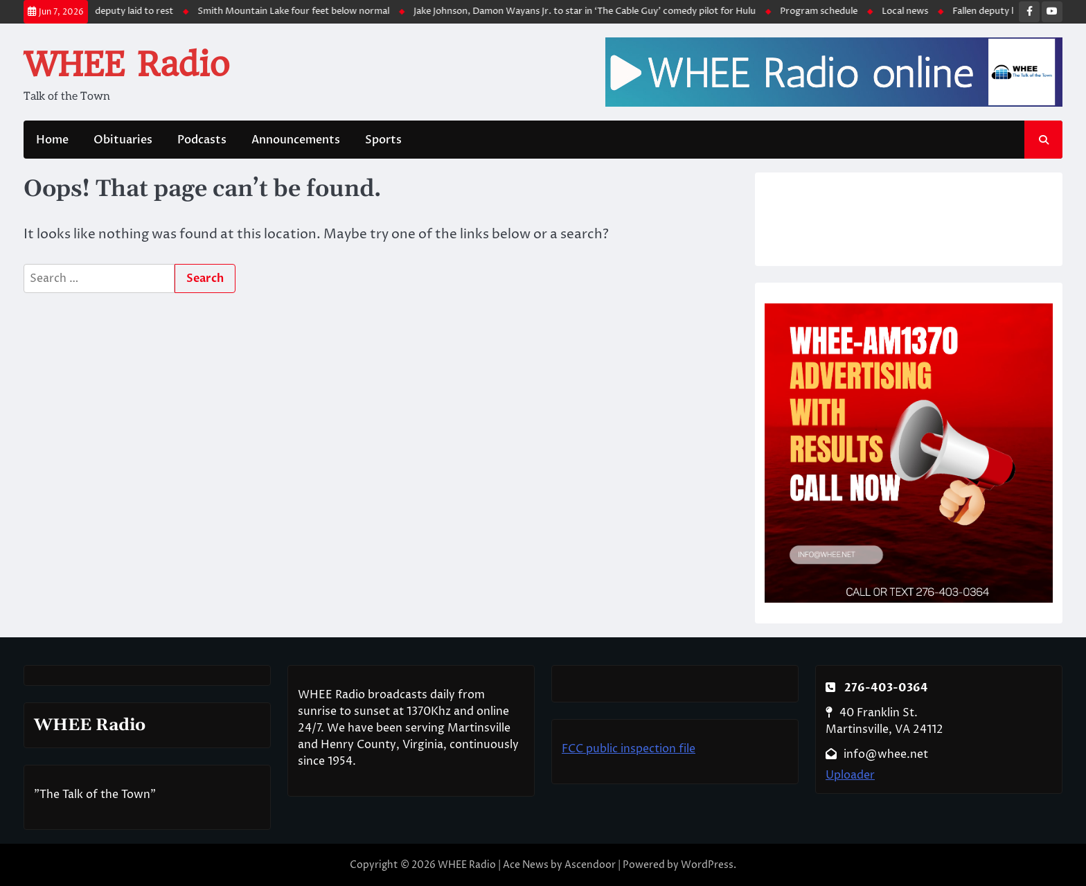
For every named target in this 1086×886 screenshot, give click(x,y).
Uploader (850, 775)
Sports (383, 140)
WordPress (707, 864)
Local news (910, 11)
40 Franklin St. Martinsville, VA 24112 (884, 721)
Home (52, 140)
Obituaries (123, 140)
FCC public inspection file (628, 748)
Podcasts (201, 140)
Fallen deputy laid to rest (125, 11)
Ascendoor (590, 864)
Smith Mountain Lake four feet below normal (298, 11)
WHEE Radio (127, 64)
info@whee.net (877, 754)
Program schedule (823, 11)
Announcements (295, 140)
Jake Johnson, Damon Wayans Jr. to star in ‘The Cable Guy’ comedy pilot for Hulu (589, 11)
